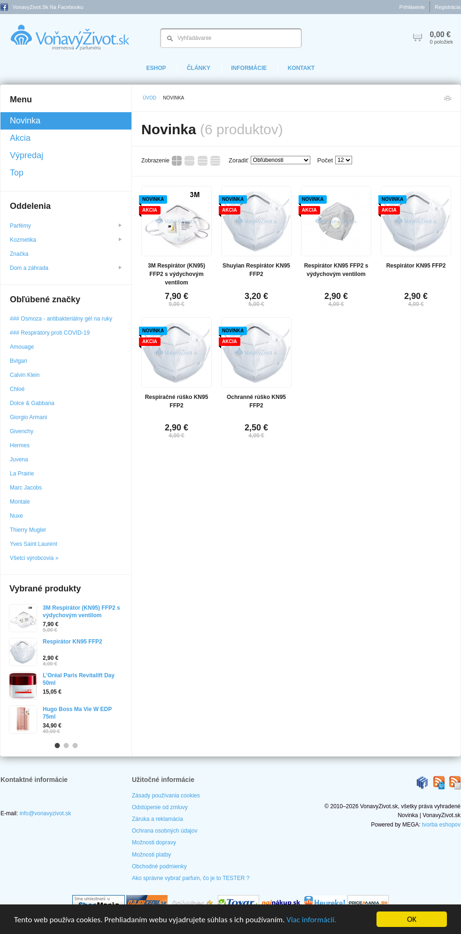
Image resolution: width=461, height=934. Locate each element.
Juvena (19, 459)
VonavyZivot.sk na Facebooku (41, 7)
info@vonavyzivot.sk (45, 813)
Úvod (149, 97)
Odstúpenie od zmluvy (160, 807)
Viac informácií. (311, 920)
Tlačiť (447, 100)
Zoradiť (238, 160)
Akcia (20, 138)
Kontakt (301, 68)
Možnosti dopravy (154, 842)
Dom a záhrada (66, 268)
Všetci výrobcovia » (34, 558)
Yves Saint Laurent (33, 544)
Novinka (25, 120)
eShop (156, 68)
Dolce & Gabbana (32, 403)
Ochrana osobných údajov (164, 830)
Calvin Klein (24, 375)
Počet (325, 160)
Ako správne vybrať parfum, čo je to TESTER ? (190, 878)
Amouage (22, 347)
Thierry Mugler (28, 530)
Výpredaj (26, 155)
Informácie (249, 68)
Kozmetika (66, 240)
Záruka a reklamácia (157, 819)
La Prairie (22, 473)
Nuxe (16, 516)
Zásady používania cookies (166, 795)
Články (198, 68)
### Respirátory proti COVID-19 (50, 332)
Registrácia (448, 7)
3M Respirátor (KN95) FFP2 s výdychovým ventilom (176, 274)
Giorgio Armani (28, 417)
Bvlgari (18, 361)
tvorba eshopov (441, 824)
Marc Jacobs (26, 487)
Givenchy (21, 431)
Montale (20, 501)
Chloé (17, 389)
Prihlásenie (412, 7)
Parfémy (66, 225)
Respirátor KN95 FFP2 (416, 265)
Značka (20, 254)
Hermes (20, 445)
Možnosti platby (151, 854)
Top (16, 172)
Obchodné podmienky (159, 866)
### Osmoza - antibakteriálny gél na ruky (61, 318)
